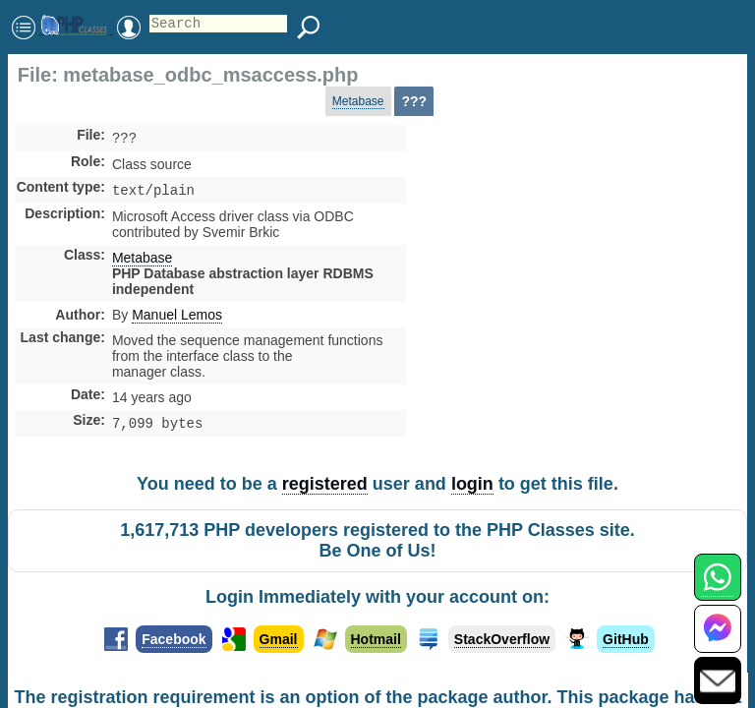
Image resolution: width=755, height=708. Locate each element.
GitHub (626, 645)
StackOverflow (502, 645)
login (472, 490)
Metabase (358, 101)
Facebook (173, 645)
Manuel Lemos (177, 318)
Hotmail (376, 645)
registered (325, 490)
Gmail (279, 645)
